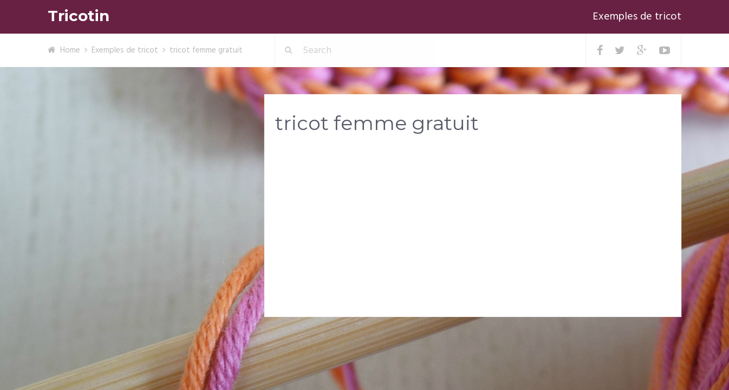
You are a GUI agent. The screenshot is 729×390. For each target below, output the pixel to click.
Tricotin (78, 16)
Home (70, 50)
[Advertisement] (473, 228)
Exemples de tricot (637, 16)
